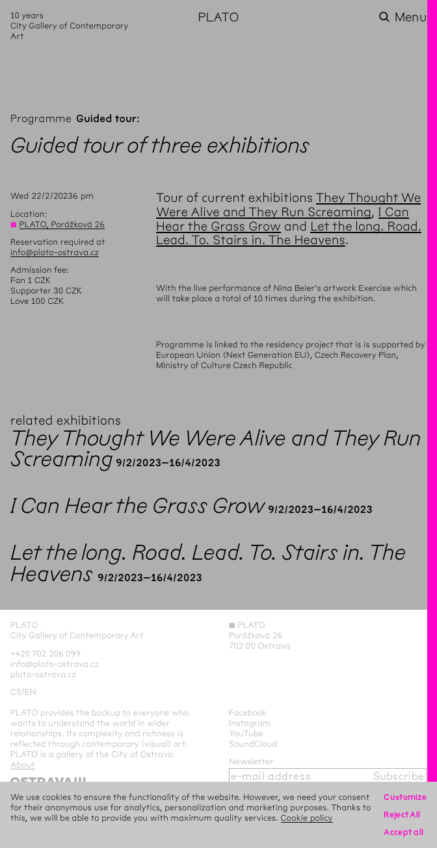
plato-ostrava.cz (43, 674)
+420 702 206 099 (45, 653)
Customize (405, 797)
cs (15, 692)
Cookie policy (307, 818)
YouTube (246, 733)
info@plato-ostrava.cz (54, 252)
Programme (41, 119)
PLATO (218, 17)
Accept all (403, 832)
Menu (411, 17)
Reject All (402, 814)
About (22, 764)
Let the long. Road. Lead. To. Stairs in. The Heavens (288, 233)
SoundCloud (253, 744)
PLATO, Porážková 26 (62, 224)
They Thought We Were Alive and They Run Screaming (288, 205)
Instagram (250, 723)
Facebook (248, 712)
